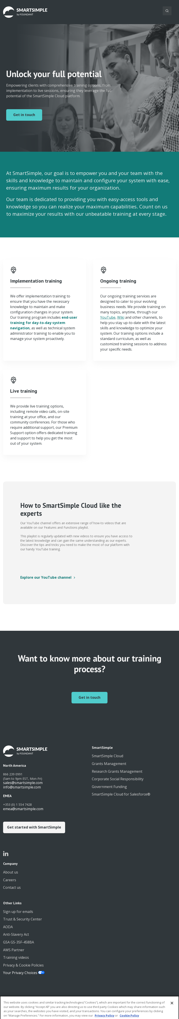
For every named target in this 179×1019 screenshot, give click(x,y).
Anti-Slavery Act (16, 934)
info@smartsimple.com (22, 787)
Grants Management (109, 763)
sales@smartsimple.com (23, 782)
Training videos (16, 957)
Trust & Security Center (22, 919)
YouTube (107, 317)
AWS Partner (13, 949)
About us (10, 872)
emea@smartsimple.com (23, 808)
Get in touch (24, 114)
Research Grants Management (117, 771)
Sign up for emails (18, 911)
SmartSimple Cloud (107, 755)
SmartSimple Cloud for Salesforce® (121, 794)
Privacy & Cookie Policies (23, 965)
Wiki (120, 317)
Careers (9, 879)
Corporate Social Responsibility (117, 778)
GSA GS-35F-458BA (18, 942)
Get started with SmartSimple (34, 827)
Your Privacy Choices (20, 972)
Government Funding (109, 786)
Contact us (12, 887)
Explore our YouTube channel (46, 577)
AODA (8, 926)
